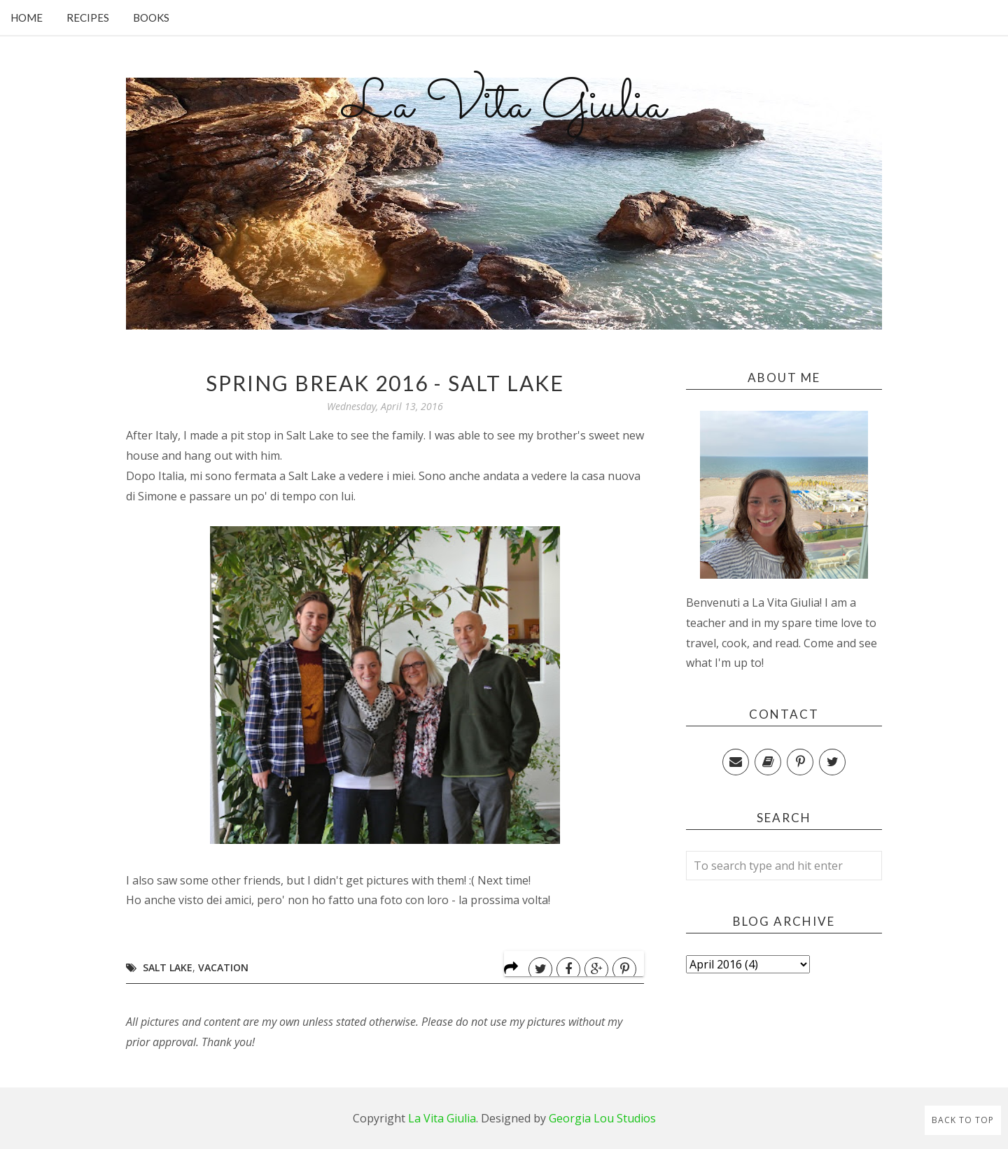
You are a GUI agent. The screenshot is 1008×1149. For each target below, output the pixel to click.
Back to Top (963, 1120)
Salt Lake (167, 967)
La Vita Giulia (504, 105)
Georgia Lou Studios (602, 1118)
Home (26, 17)
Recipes (87, 17)
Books (151, 17)
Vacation (223, 967)
